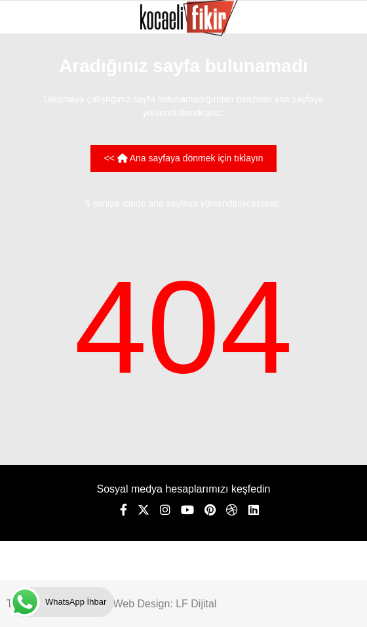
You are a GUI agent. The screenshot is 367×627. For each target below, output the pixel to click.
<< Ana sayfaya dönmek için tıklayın (183, 158)
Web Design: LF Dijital (164, 603)
